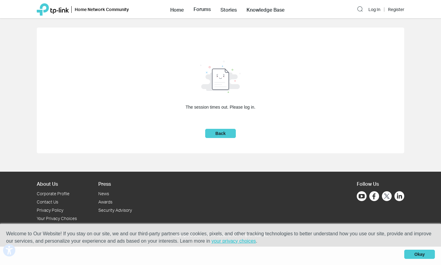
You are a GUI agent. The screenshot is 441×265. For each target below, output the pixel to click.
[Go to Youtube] (362, 196)
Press (104, 184)
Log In (374, 9)
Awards (105, 201)
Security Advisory (115, 210)
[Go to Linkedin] (399, 196)
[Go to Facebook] (374, 196)
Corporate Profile (53, 193)
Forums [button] (202, 9)
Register (396, 9)
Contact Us (47, 201)
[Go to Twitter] (387, 196)
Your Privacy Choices (57, 218)
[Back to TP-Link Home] (53, 9)
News (103, 193)
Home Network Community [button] (102, 9)
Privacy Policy (50, 210)
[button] (177, 9)
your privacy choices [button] (234, 241)
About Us (47, 184)
